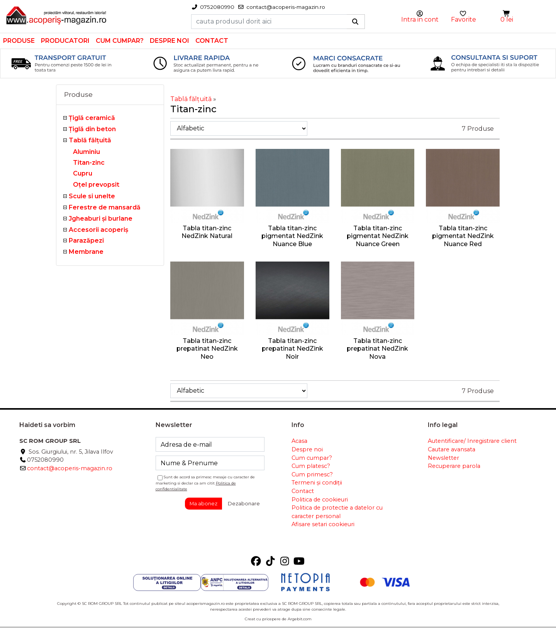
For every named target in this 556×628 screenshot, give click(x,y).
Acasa (299, 440)
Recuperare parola (454, 466)
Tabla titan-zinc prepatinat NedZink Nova (377, 349)
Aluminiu (86, 151)
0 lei (506, 19)
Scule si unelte (92, 196)
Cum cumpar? (120, 40)
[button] (507, 13)
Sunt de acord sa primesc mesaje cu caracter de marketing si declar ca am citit (205, 482)
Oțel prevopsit (96, 184)
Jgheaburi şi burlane (100, 218)
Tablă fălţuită (90, 140)
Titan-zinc (89, 162)
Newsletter (443, 457)
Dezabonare (244, 503)
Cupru (82, 173)
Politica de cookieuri (320, 499)
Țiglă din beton (92, 129)
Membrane (86, 251)
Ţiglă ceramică (92, 118)
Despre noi (169, 40)
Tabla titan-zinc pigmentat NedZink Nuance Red (463, 236)
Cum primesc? (312, 474)
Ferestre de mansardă (105, 207)
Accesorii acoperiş (98, 229)
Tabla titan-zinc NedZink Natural (206, 232)
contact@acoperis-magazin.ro (69, 468)
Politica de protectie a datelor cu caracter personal (337, 512)
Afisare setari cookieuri (323, 524)
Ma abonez (203, 503)
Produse (19, 40)
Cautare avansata (451, 449)
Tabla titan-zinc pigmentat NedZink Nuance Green (378, 236)
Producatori (65, 40)
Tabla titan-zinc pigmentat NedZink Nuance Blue (292, 236)
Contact (211, 40)
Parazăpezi (86, 240)
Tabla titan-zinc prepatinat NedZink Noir (292, 349)
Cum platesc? (311, 466)
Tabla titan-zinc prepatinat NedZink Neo (207, 349)
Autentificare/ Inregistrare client (472, 440)
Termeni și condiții (317, 482)
